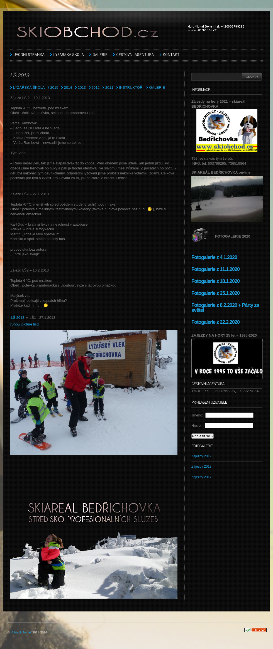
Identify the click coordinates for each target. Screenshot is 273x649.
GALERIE (157, 87)
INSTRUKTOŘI (131, 87)
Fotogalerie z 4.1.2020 (214, 257)
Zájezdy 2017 (201, 477)
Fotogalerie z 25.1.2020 (215, 293)
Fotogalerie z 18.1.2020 (215, 281)
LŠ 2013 (17, 317)
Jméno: (198, 415)
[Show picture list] (24, 324)
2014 (68, 87)
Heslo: (198, 425)
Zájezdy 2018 (201, 466)
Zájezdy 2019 (201, 456)
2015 (54, 87)
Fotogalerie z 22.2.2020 (216, 322)
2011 (109, 87)
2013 (82, 87)
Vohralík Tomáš (21, 632)
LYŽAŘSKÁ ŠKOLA (27, 87)
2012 (95, 87)
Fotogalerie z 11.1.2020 (215, 269)
